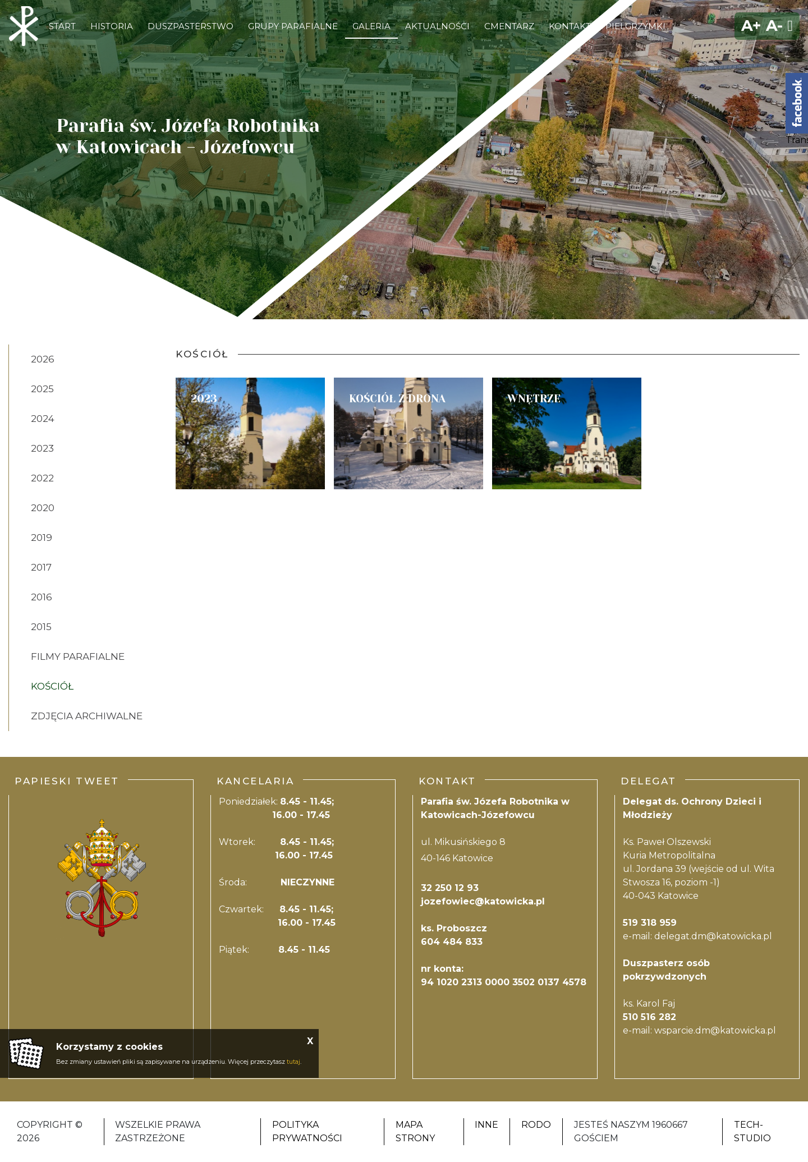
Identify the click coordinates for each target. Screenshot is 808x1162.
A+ (751, 25)
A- (774, 25)
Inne (486, 1124)
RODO (536, 1124)
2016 (41, 597)
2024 (42, 418)
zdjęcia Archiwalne (87, 716)
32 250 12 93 (450, 888)
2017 (41, 567)
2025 (42, 388)
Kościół (52, 686)
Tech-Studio (752, 1131)
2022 (42, 478)
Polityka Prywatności (307, 1131)
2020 (42, 507)
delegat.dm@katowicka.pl (713, 936)
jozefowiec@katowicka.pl (483, 901)
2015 (41, 626)
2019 (41, 537)
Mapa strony (415, 1131)
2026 (42, 359)
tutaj (293, 1061)
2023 (42, 448)
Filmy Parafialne (78, 656)
